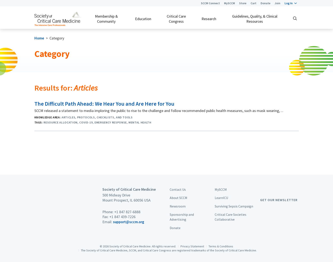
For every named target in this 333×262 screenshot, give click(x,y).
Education (143, 18)
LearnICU (221, 198)
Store (242, 3)
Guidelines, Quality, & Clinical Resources (254, 19)
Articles (68, 117)
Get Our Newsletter (279, 200)
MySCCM (229, 3)
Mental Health (139, 122)
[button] (290, 3)
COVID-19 (86, 122)
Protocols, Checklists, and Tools (105, 117)
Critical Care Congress (176, 19)
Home (39, 38)
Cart (253, 3)
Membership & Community (106, 19)
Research (209, 18)
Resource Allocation (61, 122)
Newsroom (178, 206)
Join (277, 3)
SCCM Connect (210, 3)
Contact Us (178, 189)
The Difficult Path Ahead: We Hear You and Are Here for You (104, 103)
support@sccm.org (128, 221)
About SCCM (178, 198)
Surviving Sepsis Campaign (234, 206)
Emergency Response (111, 122)
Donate (265, 3)
